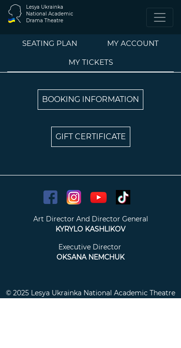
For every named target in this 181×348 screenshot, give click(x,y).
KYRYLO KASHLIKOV (90, 229)
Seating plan (49, 43)
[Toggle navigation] (159, 17)
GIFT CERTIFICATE (91, 136)
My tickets (91, 62)
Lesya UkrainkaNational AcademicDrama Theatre (49, 14)
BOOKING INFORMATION (90, 99)
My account (133, 43)
